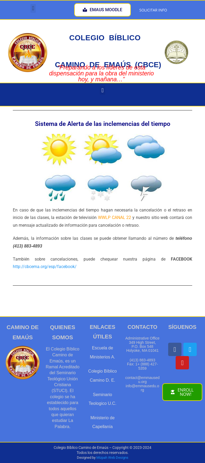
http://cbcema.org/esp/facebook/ (45, 266)
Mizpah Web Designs (112, 458)
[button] (33, 8)
